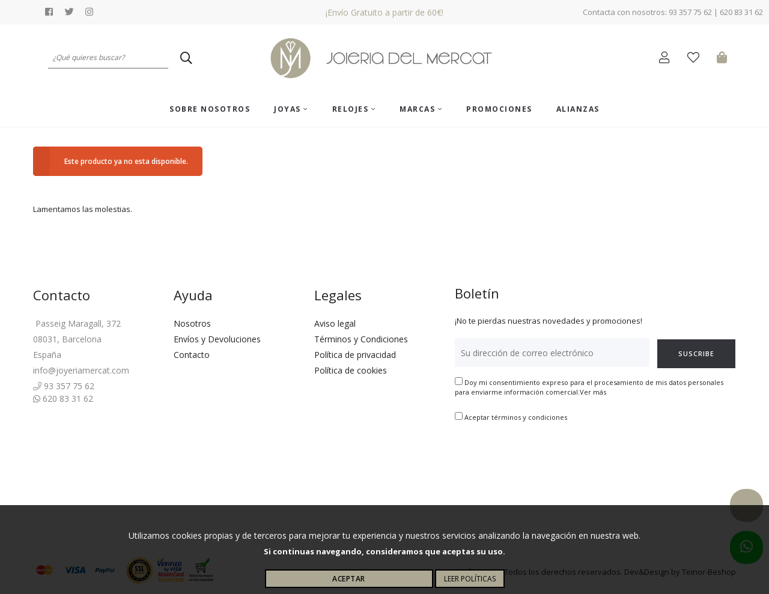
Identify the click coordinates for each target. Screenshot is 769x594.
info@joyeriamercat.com (81, 370)
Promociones (499, 109)
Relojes (354, 109)
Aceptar (348, 579)
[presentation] (546, 460)
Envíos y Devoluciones (217, 339)
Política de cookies (350, 370)
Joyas (291, 109)
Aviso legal (335, 323)
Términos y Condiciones (361, 339)
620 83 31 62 (63, 398)
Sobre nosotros (209, 109)
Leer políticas (470, 579)
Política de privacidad (355, 354)
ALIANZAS (578, 109)
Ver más (593, 391)
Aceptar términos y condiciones (515, 417)
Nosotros (192, 323)
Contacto (192, 354)
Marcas (421, 109)
